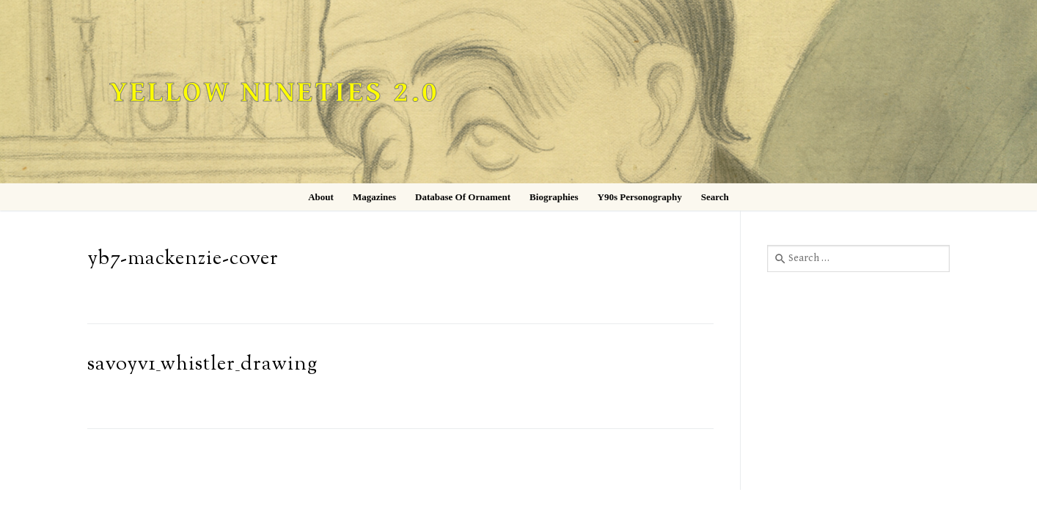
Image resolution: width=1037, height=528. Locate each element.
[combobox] (858, 258)
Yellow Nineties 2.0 (274, 92)
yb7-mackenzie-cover (183, 259)
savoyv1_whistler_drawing (202, 365)
